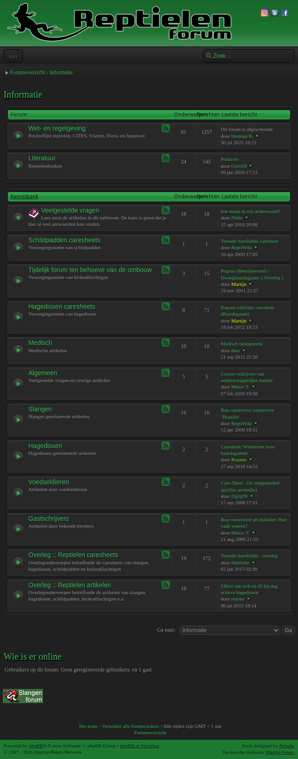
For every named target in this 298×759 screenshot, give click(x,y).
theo (235, 350)
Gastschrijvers (48, 518)
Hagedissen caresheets (61, 306)
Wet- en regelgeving (57, 128)
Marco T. (240, 386)
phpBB (36, 745)
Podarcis (229, 159)
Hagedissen (45, 445)
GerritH (239, 166)
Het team (88, 726)
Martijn (238, 284)
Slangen (40, 409)
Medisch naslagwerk (241, 343)
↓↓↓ (12, 56)
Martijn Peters (279, 752)
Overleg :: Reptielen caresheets (73, 554)
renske (237, 598)
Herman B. (242, 136)
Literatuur (41, 158)
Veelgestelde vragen (70, 210)
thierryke (240, 562)
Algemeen (42, 373)
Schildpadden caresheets (64, 240)
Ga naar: (166, 630)
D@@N (239, 496)
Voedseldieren (48, 482)
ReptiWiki (241, 247)
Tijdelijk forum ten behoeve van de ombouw (90, 269)
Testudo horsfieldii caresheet (249, 241)
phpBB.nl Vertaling (139, 745)
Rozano (239, 459)
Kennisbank (24, 196)
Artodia (286, 745)
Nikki (237, 217)
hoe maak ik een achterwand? (250, 211)
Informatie (61, 72)
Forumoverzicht (27, 72)
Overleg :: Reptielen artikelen (69, 585)
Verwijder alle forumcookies (130, 726)
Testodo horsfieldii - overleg (249, 555)
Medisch (40, 342)
